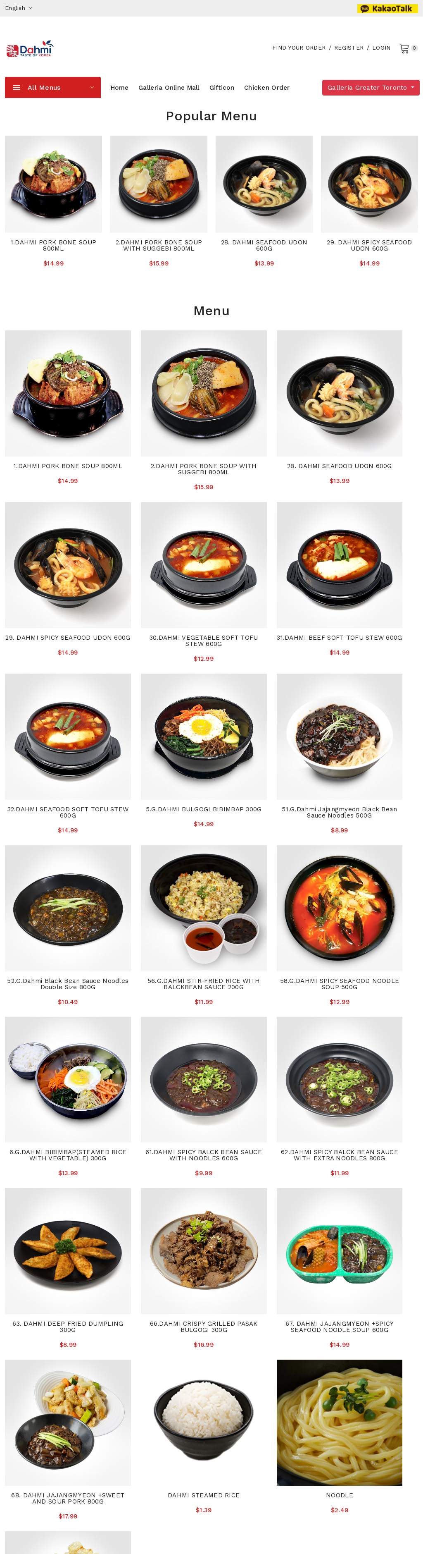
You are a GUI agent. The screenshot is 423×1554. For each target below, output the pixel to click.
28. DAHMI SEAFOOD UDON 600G (264, 254)
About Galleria (131, 1363)
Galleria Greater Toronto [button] (368, 96)
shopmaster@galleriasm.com (47, 1434)
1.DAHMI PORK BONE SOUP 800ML (53, 254)
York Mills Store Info (140, 1412)
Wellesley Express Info (143, 1437)
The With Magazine (138, 1387)
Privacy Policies (238, 1375)
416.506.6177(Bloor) (351, 1401)
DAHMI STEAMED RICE (370, 1023)
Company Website (137, 1487)
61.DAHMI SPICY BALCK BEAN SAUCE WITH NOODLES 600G (158, 878)
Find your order (297, 52)
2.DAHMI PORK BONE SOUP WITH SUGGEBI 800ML (159, 254)
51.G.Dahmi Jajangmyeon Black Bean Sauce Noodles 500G (53, 734)
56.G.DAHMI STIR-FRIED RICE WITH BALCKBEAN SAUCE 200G (264, 734)
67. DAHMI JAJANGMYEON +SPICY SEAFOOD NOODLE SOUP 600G (158, 1029)
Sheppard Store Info (140, 1474)
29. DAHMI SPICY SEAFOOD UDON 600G (369, 254)
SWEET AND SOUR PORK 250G (159, 1170)
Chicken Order (267, 96)
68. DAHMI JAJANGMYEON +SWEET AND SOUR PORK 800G (264, 1029)
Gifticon (221, 96)
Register (347, 52)
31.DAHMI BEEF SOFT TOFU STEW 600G (158, 589)
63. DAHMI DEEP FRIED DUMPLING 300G (370, 878)
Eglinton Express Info (142, 1462)
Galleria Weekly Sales (247, 1400)
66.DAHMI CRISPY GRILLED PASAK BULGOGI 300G (52, 1026)
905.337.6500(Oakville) (354, 1381)
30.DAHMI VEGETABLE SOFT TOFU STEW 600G (52, 589)
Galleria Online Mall (169, 96)
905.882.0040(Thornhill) (357, 1361)
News (118, 1375)
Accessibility (234, 1363)
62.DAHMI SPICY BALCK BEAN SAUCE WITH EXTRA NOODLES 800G (264, 882)
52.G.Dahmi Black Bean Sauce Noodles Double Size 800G (158, 731)
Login (380, 52)
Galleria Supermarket (89, 1536)
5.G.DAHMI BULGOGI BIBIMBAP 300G (370, 589)
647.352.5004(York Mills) (357, 1371)
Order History (235, 1387)
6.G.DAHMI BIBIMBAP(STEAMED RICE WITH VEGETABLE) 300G (53, 882)
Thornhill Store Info (139, 1400)
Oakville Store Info (137, 1425)
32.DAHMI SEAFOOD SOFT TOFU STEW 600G (264, 589)
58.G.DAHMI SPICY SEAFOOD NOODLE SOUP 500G (370, 731)
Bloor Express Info (138, 1449)
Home (119, 96)
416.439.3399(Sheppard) (357, 1421)
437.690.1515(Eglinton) (353, 1411)
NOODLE (53, 1170)
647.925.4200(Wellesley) (357, 1391)
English (19, 8)
